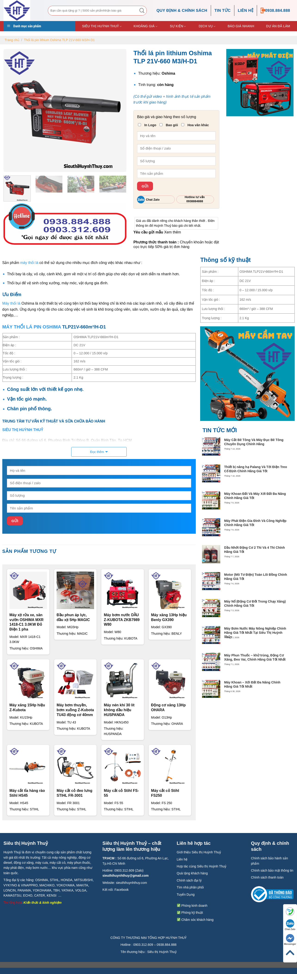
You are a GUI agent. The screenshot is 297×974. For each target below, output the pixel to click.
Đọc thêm (97, 452)
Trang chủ (12, 40)
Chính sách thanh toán (267, 877)
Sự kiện (178, 26)
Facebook (121, 889)
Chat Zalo (290, 925)
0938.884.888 (275, 11)
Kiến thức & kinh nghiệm (43, 902)
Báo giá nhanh (241, 26)
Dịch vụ (207, 26)
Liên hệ (245, 10)
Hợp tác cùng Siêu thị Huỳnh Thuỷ (201, 866)
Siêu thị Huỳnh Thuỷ (102, 26)
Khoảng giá (145, 26)
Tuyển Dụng (186, 894)
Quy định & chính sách (181, 10)
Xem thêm (172, 232)
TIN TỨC (222, 10)
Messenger (290, 939)
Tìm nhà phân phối (190, 887)
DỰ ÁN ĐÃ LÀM (278, 26)
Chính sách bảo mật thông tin (272, 870)
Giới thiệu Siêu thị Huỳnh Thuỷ (199, 852)
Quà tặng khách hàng (192, 873)
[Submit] (142, 10)
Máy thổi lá (11, 303)
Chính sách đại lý (189, 880)
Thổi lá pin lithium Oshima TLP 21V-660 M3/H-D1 (59, 40)
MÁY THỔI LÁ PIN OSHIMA (31, 326)
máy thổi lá (29, 263)
